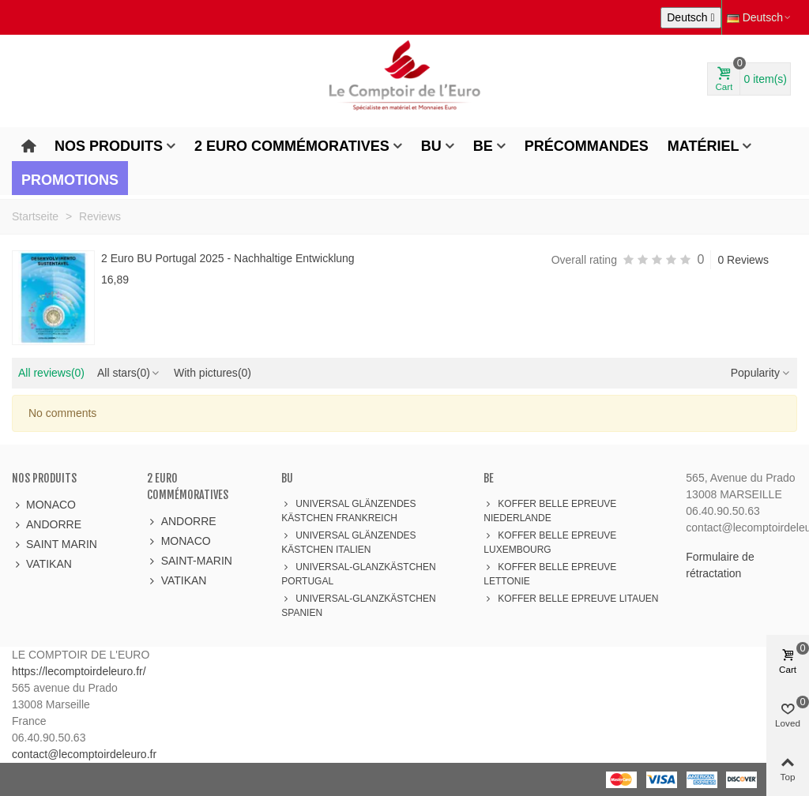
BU (431, 146)
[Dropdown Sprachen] (690, 17)
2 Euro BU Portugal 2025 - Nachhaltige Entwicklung (228, 258)
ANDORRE (46, 524)
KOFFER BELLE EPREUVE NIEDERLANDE (550, 510)
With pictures (212, 372)
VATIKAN (42, 564)
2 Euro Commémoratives (291, 146)
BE (483, 146)
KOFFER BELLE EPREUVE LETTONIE (550, 573)
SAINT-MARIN (189, 561)
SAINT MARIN (54, 544)
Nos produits (109, 146)
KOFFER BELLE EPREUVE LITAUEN (571, 598)
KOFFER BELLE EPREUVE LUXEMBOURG (550, 541)
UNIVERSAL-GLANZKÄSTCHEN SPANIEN (358, 604)
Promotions (70, 180)
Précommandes (587, 146)
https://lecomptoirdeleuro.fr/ (79, 671)
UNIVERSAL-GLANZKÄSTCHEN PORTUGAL (358, 573)
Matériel (703, 146)
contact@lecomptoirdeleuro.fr (84, 754)
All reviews (51, 372)
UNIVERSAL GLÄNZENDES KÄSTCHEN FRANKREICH (348, 510)
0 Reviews (743, 259)
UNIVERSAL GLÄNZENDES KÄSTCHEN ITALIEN (348, 541)
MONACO (44, 505)
